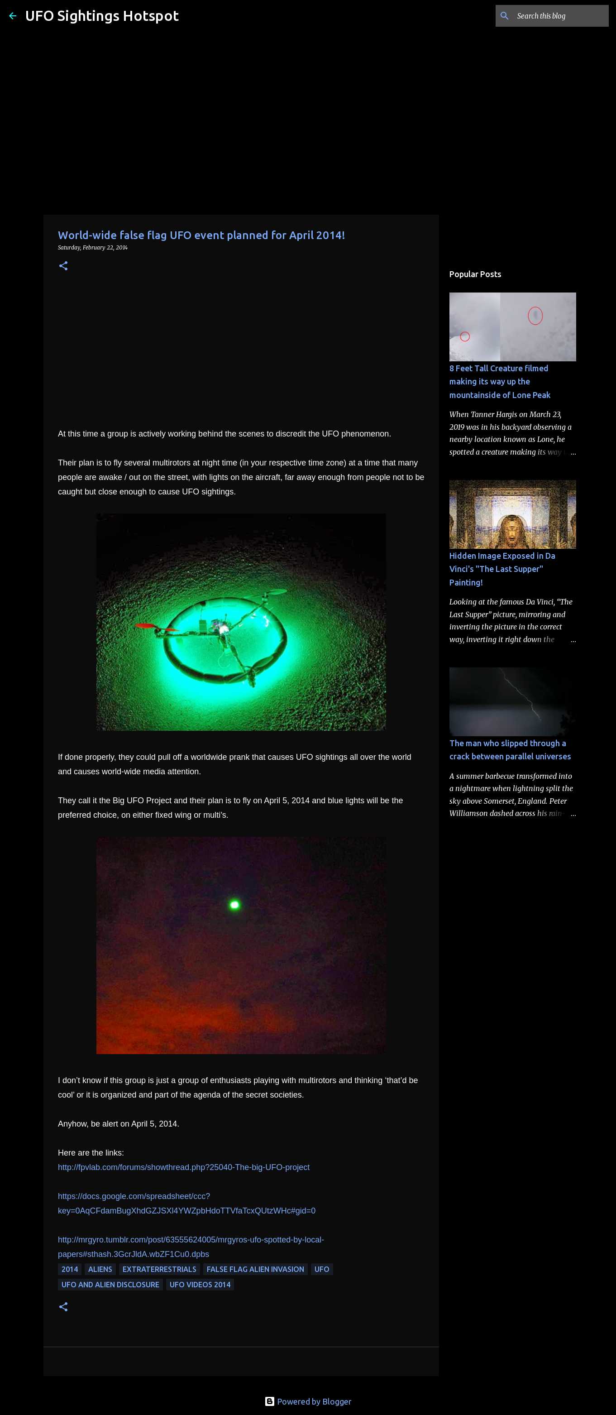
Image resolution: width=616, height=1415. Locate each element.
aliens (100, 1269)
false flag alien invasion (255, 1269)
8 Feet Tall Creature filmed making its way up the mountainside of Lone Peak (500, 381)
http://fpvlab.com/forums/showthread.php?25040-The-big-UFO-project (184, 1167)
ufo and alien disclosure (110, 1285)
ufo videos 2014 (200, 1285)
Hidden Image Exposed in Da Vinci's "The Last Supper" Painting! (502, 569)
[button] (63, 266)
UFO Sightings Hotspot (102, 15)
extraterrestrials (159, 1269)
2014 (70, 1269)
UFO (322, 1269)
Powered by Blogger (308, 1401)
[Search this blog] (561, 16)
